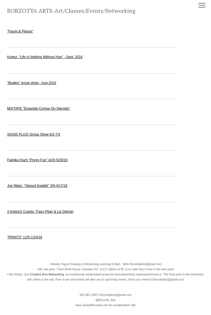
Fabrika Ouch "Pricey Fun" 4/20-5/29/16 (37, 160)
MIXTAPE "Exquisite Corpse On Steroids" (38, 109)
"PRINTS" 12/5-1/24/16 (24, 237)
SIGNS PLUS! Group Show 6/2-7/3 (33, 134)
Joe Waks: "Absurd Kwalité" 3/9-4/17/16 (37, 186)
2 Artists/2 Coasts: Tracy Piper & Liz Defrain (40, 212)
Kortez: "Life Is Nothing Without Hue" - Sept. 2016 (45, 57)
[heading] (71, 12)
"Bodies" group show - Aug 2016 (31, 83)
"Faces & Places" (20, 31)
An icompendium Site (122, 305)
